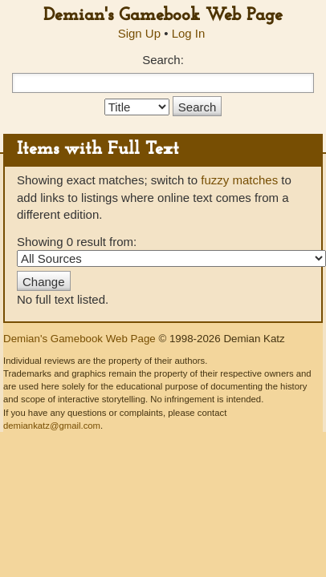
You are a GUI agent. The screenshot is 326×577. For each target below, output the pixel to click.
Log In (189, 33)
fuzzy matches (239, 180)
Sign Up (139, 33)
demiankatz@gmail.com (51, 425)
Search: (163, 60)
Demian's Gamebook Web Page (163, 15)
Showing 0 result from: (163, 251)
